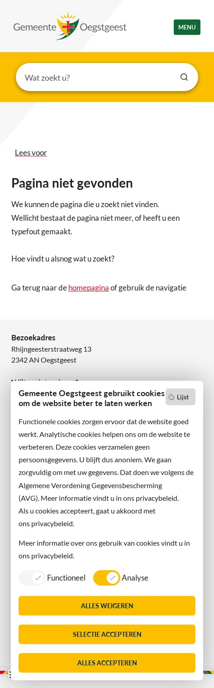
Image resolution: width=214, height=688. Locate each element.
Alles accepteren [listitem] (107, 663)
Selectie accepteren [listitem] (107, 634)
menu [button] (187, 27)
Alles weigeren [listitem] (107, 606)
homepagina (88, 287)
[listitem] (52, 577)
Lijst (183, 397)
